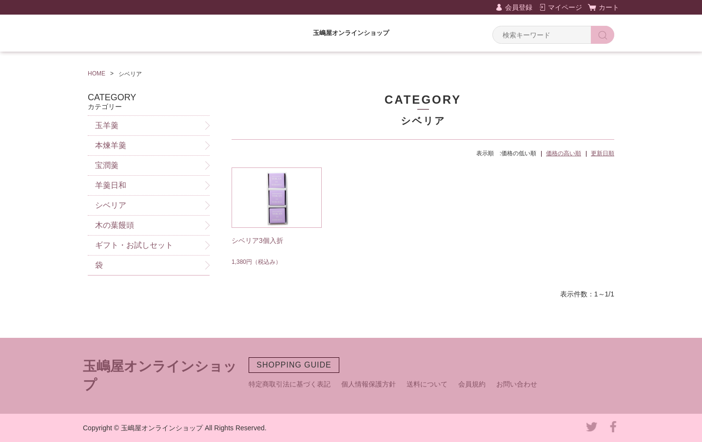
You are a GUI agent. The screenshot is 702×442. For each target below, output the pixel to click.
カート (609, 7)
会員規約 (472, 384)
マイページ (565, 7)
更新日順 (602, 153)
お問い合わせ (516, 384)
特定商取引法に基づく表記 (290, 384)
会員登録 (518, 7)
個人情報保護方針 (368, 384)
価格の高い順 (563, 153)
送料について (427, 384)
